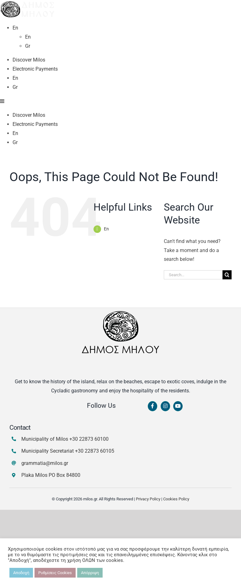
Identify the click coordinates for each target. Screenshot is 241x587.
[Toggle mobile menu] (2, 253)
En (106, 381)
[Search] (227, 427)
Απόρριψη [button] (90, 572)
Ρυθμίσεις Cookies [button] (55, 572)
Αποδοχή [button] (21, 572)
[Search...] (193, 427)
